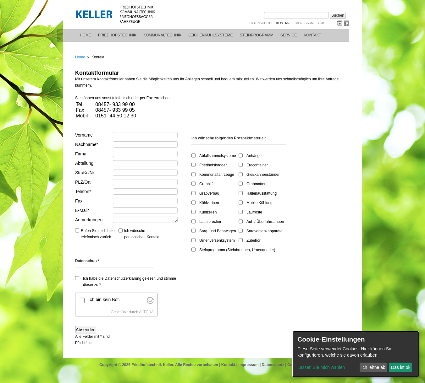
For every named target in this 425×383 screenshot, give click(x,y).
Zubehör (253, 240)
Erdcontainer (257, 165)
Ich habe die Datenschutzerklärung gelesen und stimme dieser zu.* (129, 281)
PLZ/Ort (83, 182)
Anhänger (254, 156)
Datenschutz (261, 23)
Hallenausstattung (261, 193)
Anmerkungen (88, 219)
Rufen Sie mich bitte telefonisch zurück (97, 234)
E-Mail (84, 210)
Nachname (86, 144)
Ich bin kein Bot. (104, 299)
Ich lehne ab (373, 367)
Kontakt (228, 365)
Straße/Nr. (85, 172)
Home (85, 35)
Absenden (86, 329)
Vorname (84, 135)
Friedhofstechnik (117, 35)
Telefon (84, 191)
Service (288, 35)
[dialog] (356, 354)
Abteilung (84, 163)
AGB (320, 23)
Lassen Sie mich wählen (321, 367)
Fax (78, 200)
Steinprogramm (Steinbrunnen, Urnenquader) (237, 250)
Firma (80, 153)
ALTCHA (146, 312)
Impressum (304, 23)
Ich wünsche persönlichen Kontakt (141, 234)
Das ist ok (400, 367)
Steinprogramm (256, 35)
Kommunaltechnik (162, 35)
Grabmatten (256, 184)
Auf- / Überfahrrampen (265, 221)
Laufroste (254, 212)
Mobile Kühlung (259, 203)
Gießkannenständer (262, 174)
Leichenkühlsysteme (210, 35)
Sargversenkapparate (264, 231)
